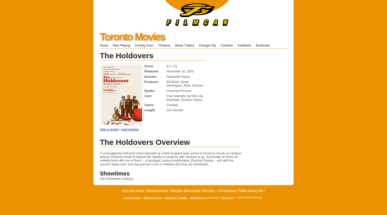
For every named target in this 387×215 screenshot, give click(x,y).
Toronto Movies (132, 36)
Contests (227, 45)
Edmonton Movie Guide (185, 190)
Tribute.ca (226, 197)
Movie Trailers (184, 45)
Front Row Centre (133, 190)
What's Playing (152, 197)
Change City (207, 45)
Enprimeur (208, 190)
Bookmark (264, 45)
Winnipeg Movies (157, 190)
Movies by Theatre (176, 197)
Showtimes (197, 197)
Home (104, 45)
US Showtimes (227, 190)
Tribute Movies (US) (251, 190)
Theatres (164, 45)
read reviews (130, 129)
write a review (109, 129)
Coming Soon (144, 45)
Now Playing (121, 45)
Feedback (244, 45)
